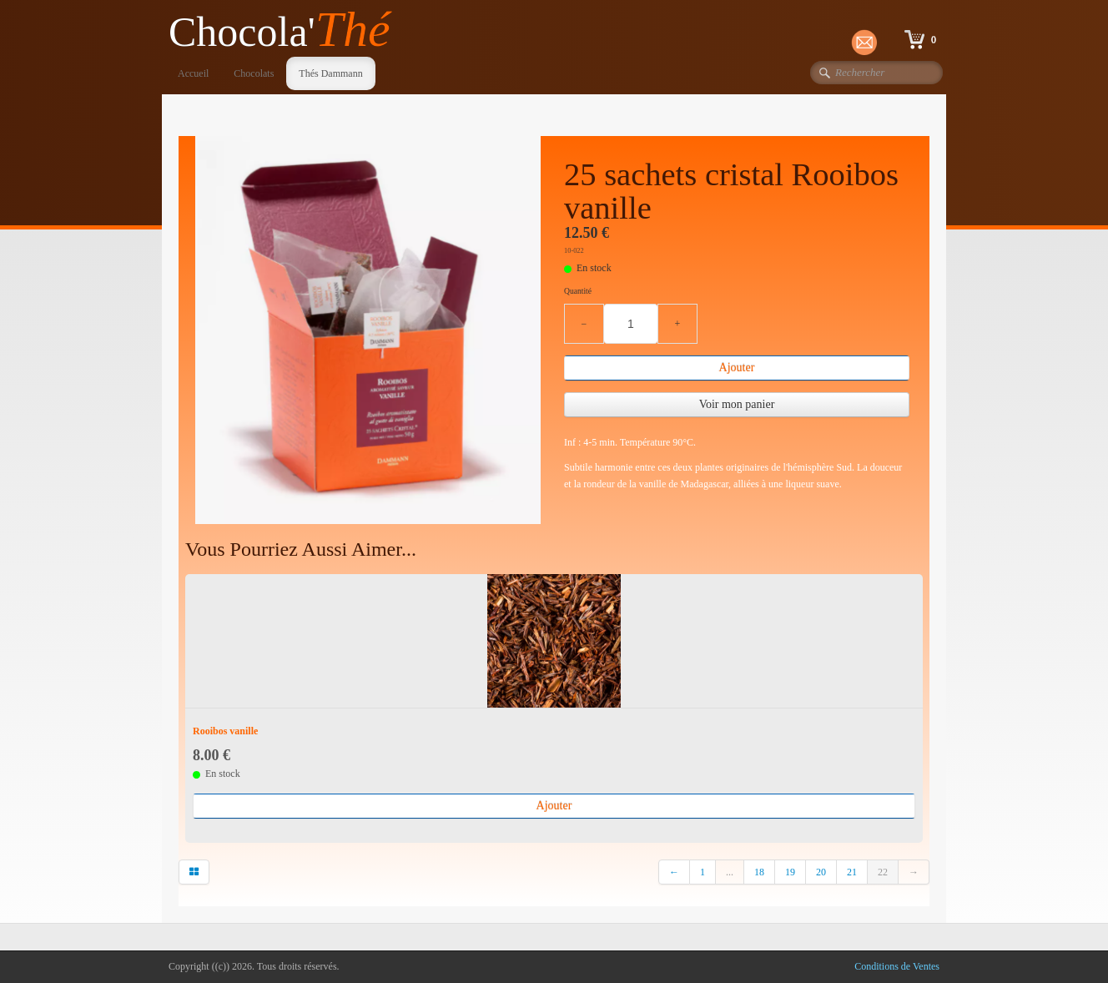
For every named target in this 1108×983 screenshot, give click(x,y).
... (729, 872)
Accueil (193, 73)
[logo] (286, 30)
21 (852, 872)
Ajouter (737, 367)
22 (883, 872)
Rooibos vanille (225, 731)
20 (821, 872)
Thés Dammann (330, 73)
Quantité (578, 290)
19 (790, 872)
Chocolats (254, 73)
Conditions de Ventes (896, 966)
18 (759, 872)
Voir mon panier (737, 404)
